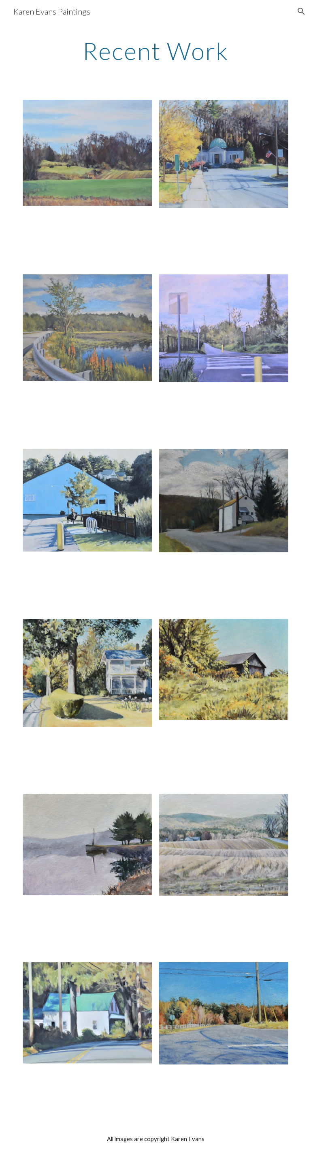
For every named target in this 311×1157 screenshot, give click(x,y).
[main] (155, 50)
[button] (301, 11)
